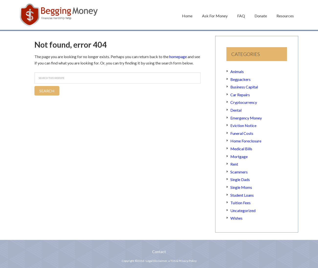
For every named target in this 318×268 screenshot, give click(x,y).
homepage (178, 56)
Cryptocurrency (243, 102)
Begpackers (240, 79)
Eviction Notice (243, 125)
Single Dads (240, 179)
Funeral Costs (241, 133)
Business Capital (244, 87)
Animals (237, 71)
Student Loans (242, 195)
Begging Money (59, 14)
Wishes (236, 218)
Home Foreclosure (245, 141)
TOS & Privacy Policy (183, 261)
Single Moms (241, 187)
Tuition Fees (240, 202)
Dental (236, 110)
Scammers (239, 172)
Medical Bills (241, 148)
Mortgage (239, 156)
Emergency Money (246, 118)
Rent (234, 164)
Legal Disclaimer (156, 261)
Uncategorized (242, 210)
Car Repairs (240, 94)
